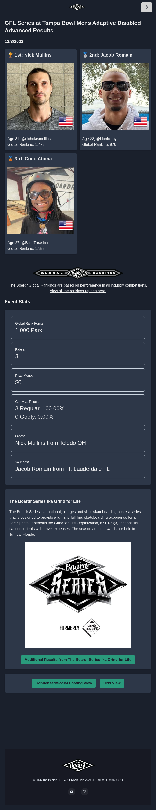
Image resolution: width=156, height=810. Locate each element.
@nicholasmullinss (37, 139)
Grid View (112, 683)
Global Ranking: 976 (99, 144)
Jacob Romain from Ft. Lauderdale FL (62, 469)
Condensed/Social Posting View (64, 683)
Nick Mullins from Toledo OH (50, 443)
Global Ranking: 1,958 (25, 248)
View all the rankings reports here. (78, 291)
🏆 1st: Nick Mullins (29, 55)
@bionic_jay (106, 139)
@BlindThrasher (35, 243)
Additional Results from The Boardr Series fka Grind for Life (78, 660)
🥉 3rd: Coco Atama (29, 158)
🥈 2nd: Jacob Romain (107, 55)
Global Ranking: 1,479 (25, 144)
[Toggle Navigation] (6, 7)
